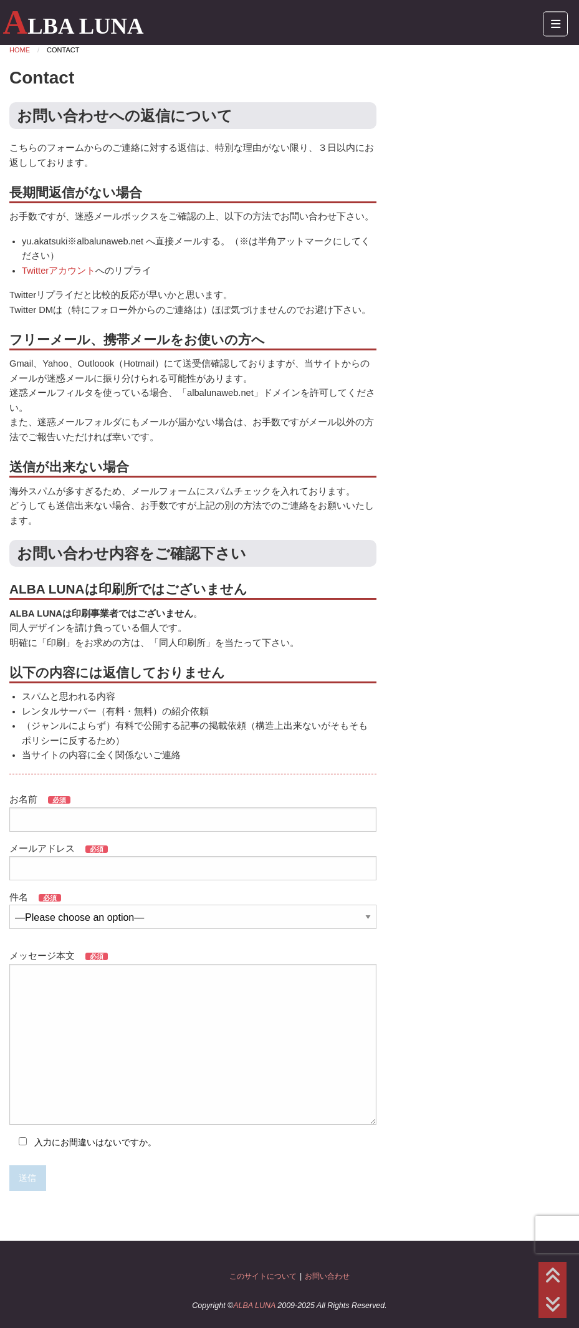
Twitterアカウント (58, 271)
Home (19, 50)
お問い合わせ (327, 1276)
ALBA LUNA (72, 26)
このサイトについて (263, 1276)
